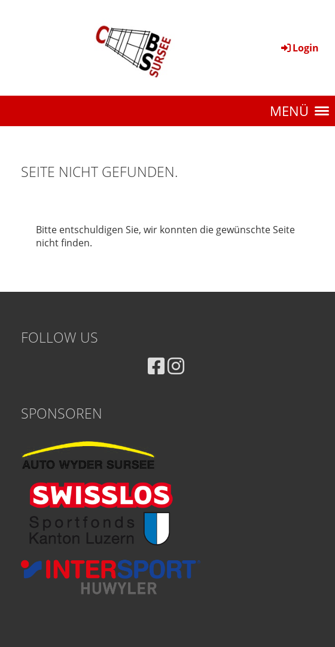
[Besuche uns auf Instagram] (176, 366)
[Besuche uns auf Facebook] (156, 366)
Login (299, 47)
